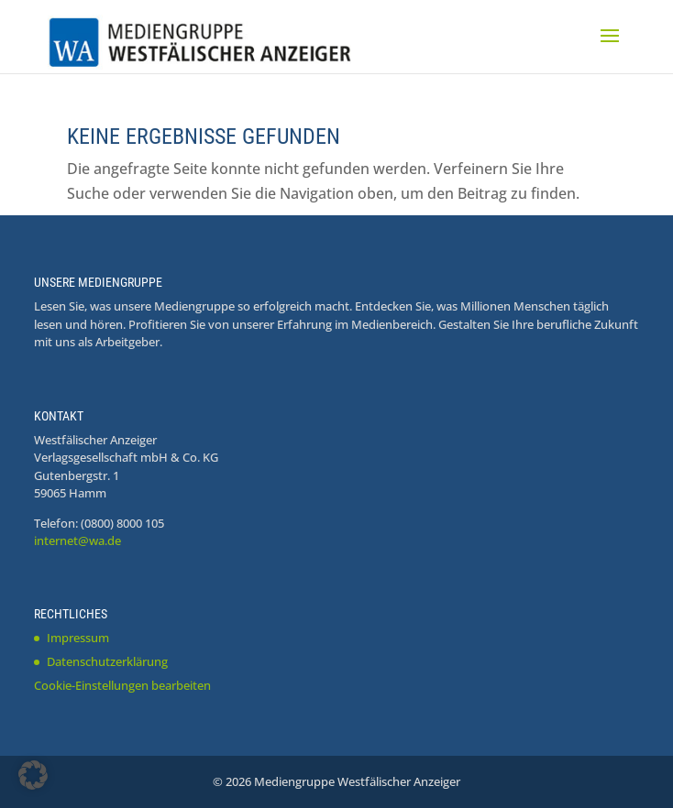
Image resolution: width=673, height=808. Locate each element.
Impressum (78, 637)
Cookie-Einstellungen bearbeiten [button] (122, 685)
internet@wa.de (77, 540)
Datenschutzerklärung (107, 661)
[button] (33, 775)
